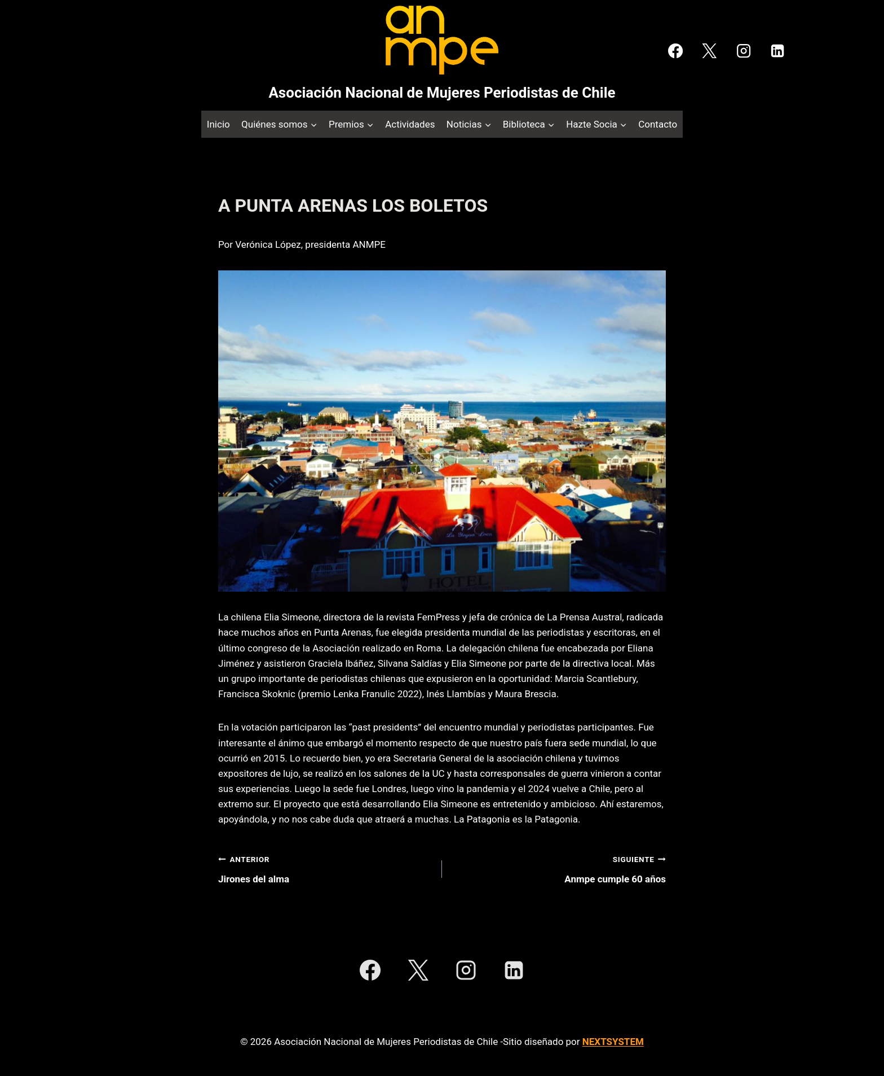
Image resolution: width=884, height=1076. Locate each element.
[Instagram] (743, 50)
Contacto (657, 124)
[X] (709, 50)
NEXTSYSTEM (613, 1041)
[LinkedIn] (777, 50)
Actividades (410, 124)
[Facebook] (675, 50)
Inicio (218, 124)
